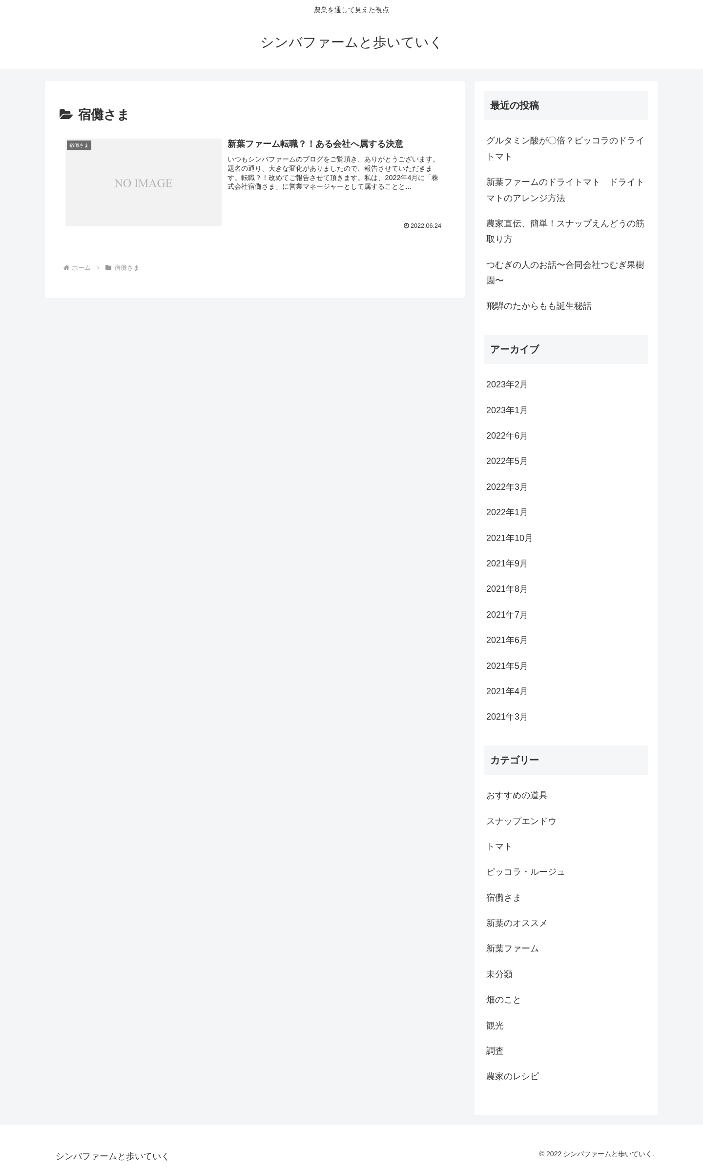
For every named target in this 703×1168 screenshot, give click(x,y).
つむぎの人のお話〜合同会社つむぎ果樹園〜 (565, 272)
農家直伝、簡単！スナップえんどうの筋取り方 (565, 231)
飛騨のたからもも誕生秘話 (539, 306)
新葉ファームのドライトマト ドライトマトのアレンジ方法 (565, 189)
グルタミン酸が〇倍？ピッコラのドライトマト (565, 148)
